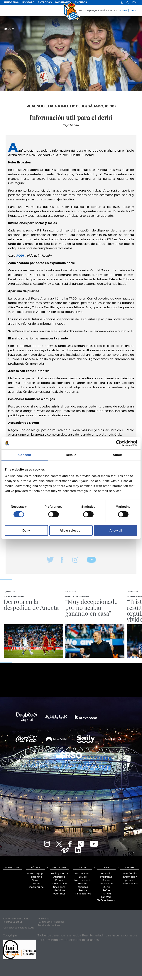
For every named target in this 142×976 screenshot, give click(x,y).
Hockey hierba (59, 873)
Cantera (35, 883)
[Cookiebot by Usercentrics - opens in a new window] (121, 443)
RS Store (28, 2)
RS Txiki (106, 894)
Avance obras (130, 883)
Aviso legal (44, 919)
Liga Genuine (36, 887)
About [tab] (117, 455)
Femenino (36, 877)
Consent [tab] (24, 455)
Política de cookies (49, 925)
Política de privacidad (51, 922)
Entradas (45, 2)
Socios (106, 880)
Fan (106, 868)
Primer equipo (35, 873)
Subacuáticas (59, 883)
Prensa (83, 890)
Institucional (82, 873)
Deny (26, 530)
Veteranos (59, 894)
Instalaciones (83, 894)
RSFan (106, 887)
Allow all (115, 530)
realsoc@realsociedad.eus (18, 928)
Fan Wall (106, 897)
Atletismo (59, 877)
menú (9, 29)
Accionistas (106, 883)
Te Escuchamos (106, 900)
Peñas (106, 890)
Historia (82, 883)
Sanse (35, 880)
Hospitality (63, 2)
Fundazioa (11, 2)
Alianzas (83, 887)
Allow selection (71, 530)
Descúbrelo (129, 873)
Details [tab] (71, 455)
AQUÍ (20, 255)
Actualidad (12, 868)
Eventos (81, 2)
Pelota (59, 880)
